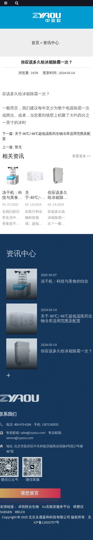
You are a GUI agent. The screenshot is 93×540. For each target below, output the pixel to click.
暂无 (18, 147)
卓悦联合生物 (30, 506)
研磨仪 (79, 506)
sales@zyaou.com (29, 433)
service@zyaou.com (15, 438)
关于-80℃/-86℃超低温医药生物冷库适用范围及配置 (35, 195)
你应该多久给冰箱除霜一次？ (57, 195)
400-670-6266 (19, 424)
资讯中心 (51, 42)
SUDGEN (7, 512)
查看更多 (81, 156)
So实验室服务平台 (57, 506)
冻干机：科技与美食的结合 (12, 195)
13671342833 (46, 424)
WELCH (21, 512)
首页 (35, 42)
